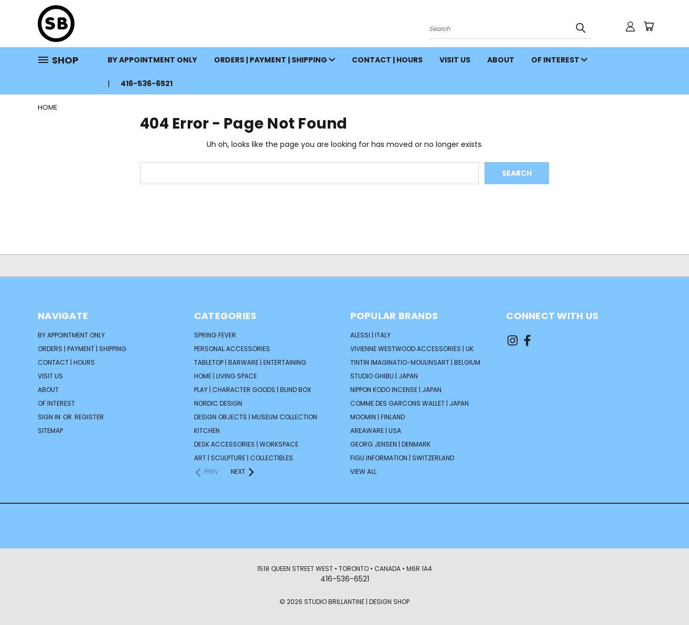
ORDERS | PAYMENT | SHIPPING (274, 60)
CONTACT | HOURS (387, 60)
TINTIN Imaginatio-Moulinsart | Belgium (415, 362)
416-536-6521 (147, 83)
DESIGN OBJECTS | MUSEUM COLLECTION (255, 416)
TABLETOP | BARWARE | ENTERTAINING (250, 362)
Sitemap (50, 430)
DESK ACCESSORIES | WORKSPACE (246, 444)
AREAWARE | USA (375, 430)
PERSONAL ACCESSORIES (232, 348)
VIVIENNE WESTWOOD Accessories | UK (411, 348)
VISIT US (454, 60)
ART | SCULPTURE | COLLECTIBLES (243, 457)
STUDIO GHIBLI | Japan (384, 376)
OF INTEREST (559, 60)
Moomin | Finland (377, 416)
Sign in (50, 416)
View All (363, 471)
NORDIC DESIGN (218, 403)
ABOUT (500, 60)
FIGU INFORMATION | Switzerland (402, 457)
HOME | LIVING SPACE (225, 376)
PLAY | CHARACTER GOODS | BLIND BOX (252, 389)
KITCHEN (207, 430)
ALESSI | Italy (370, 335)
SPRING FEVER (215, 335)
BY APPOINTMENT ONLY (152, 60)
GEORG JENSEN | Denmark (390, 444)
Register (89, 416)
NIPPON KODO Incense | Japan (396, 389)
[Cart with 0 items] (648, 26)
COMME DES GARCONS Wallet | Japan (409, 403)
